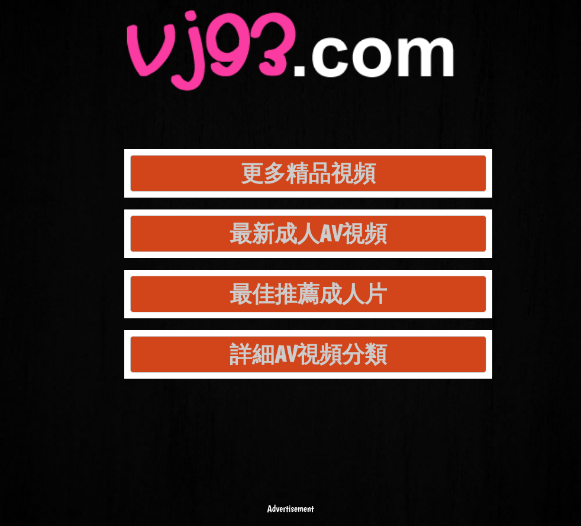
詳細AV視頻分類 (308, 354)
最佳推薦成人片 (308, 293)
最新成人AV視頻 (308, 233)
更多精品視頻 (308, 173)
